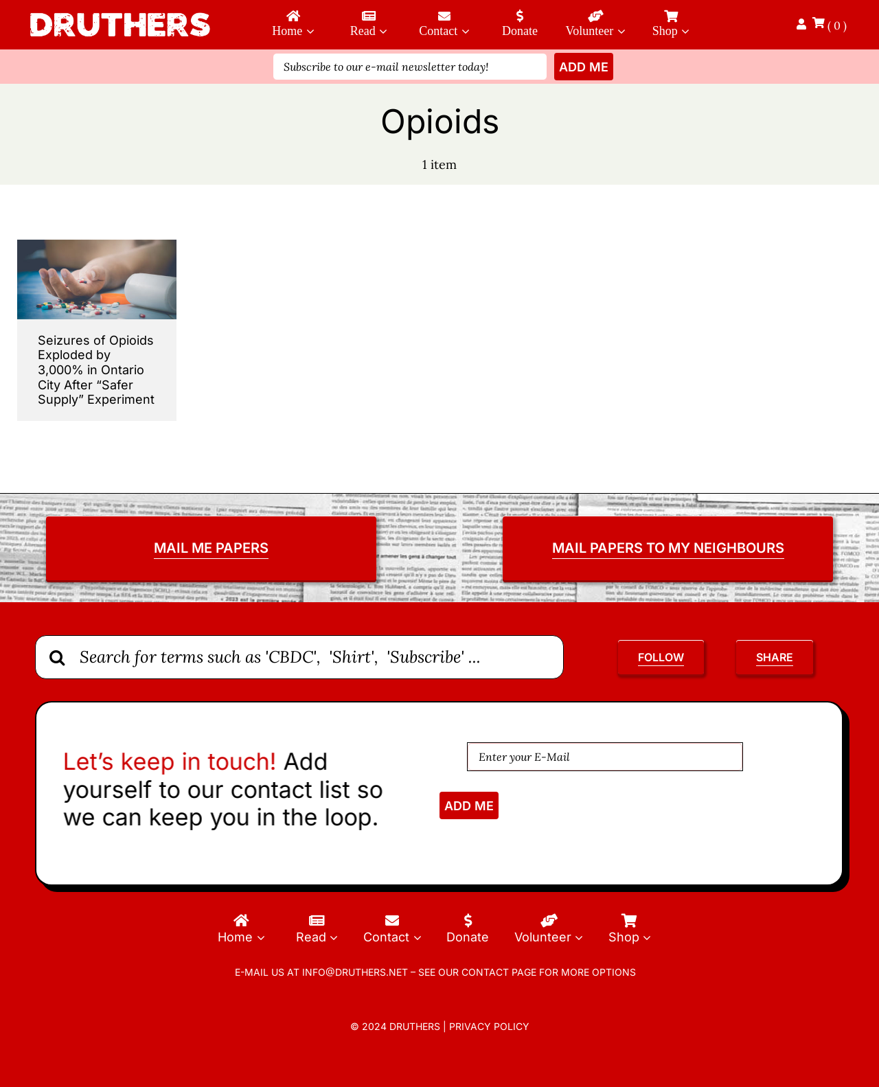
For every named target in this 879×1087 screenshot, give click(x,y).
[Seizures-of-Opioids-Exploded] (97, 245)
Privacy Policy (489, 1026)
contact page (498, 972)
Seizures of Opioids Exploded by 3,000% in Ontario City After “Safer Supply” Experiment (96, 370)
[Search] (57, 657)
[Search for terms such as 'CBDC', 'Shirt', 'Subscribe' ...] (299, 657)
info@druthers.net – (357, 972)
